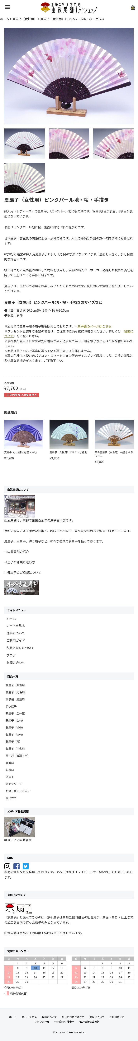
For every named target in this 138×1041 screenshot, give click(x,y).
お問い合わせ (16, 662)
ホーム (11, 618)
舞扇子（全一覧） (16, 713)
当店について (49, 1017)
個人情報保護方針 (89, 1021)
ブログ (11, 655)
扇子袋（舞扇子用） (18, 756)
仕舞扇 (10, 763)
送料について (16, 633)
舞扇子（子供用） (16, 748)
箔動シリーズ (14, 784)
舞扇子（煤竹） (15, 734)
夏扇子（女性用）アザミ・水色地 (68, 452)
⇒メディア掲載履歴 (18, 840)
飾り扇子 (11, 706)
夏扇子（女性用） (16, 685)
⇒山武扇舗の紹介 (16, 551)
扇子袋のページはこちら (94, 326)
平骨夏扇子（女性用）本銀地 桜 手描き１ (114, 454)
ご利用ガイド (16, 640)
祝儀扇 (10, 770)
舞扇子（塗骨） (15, 727)
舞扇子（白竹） (15, 720)
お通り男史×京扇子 (18, 791)
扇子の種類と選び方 (73, 1017)
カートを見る (16, 625)
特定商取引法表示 (64, 1021)
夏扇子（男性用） (16, 692)
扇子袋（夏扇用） (16, 699)
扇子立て (11, 798)
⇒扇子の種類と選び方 (19, 562)
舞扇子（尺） (14, 741)
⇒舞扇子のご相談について (22, 572)
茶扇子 (10, 777)
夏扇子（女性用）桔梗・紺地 (20, 452)
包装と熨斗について (20, 647)
